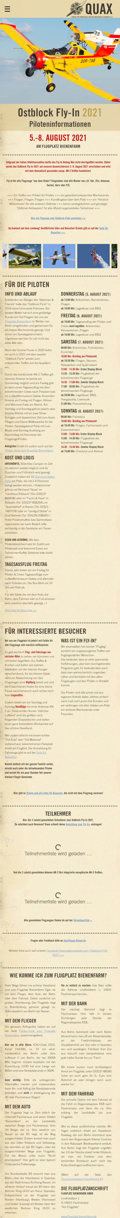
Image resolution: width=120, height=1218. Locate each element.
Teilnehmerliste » (82, 920)
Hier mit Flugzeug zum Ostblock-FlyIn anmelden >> (58, 218)
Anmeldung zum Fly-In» (78, 824)
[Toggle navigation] (6, 11)
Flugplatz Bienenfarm (18, 321)
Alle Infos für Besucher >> (21, 610)
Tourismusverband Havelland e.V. (81, 1179)
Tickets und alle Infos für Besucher (44, 793)
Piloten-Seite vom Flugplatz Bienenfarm (29, 450)
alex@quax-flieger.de (75, 940)
